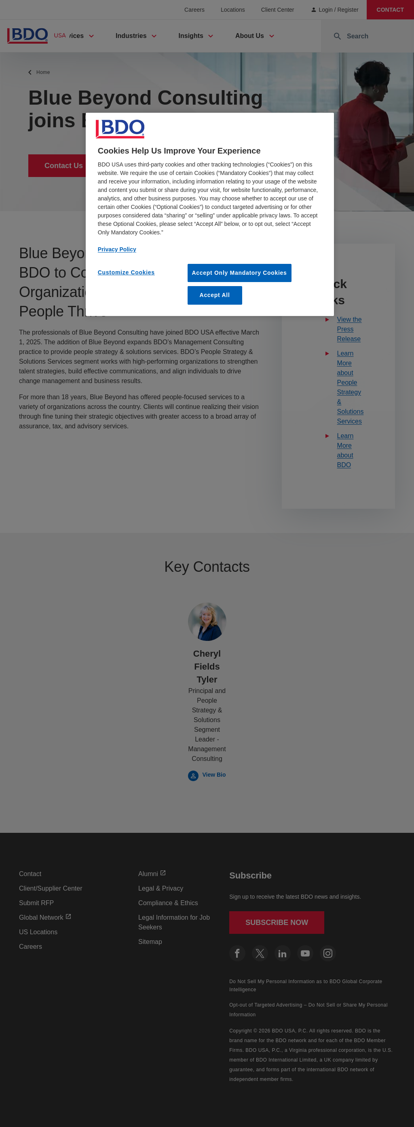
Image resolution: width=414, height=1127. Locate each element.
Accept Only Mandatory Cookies (239, 273)
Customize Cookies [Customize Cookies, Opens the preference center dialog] (126, 272)
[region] (210, 214)
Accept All (215, 295)
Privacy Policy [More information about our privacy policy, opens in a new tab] (117, 249)
